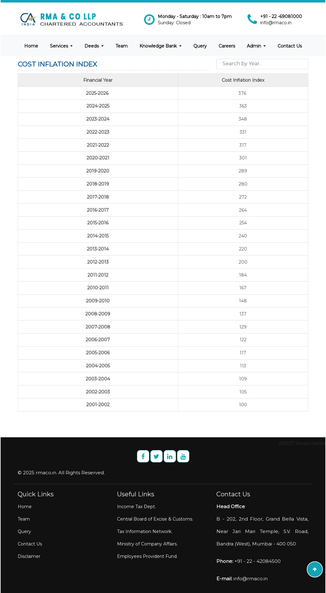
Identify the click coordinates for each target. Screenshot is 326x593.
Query (200, 46)
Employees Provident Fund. (147, 556)
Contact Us (290, 46)
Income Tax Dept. (136, 506)
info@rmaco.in (276, 22)
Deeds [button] (92, 46)
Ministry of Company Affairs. (147, 544)
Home (31, 46)
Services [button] (59, 46)
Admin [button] (254, 46)
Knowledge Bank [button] (158, 46)
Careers (227, 46)
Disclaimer (29, 556)
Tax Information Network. (144, 531)
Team (121, 46)
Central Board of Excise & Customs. (155, 519)
